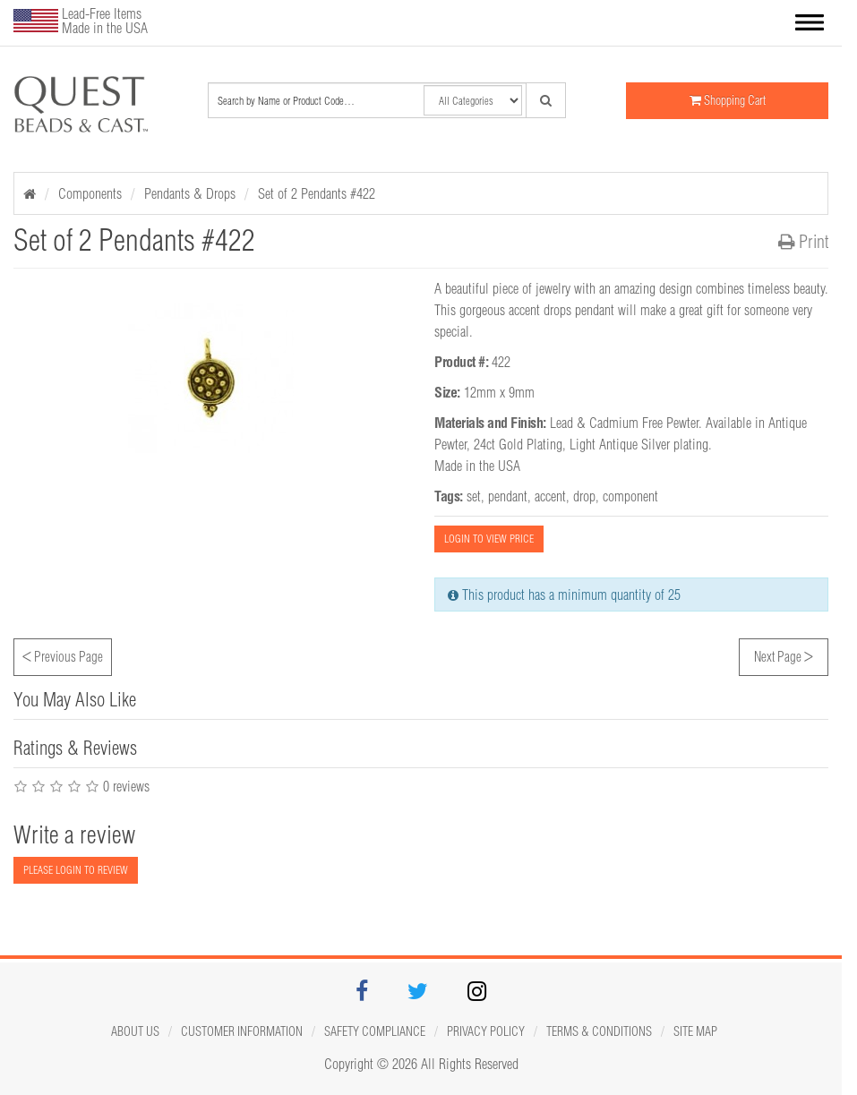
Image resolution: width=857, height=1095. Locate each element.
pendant (507, 496)
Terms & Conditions (599, 1031)
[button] (809, 24)
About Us (135, 1031)
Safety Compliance (374, 1031)
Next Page (783, 654)
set (474, 496)
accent (550, 496)
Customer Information (242, 1031)
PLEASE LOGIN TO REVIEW (75, 870)
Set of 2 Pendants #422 (316, 193)
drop (584, 496)
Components (90, 193)
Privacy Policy (486, 1031)
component (630, 496)
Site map (695, 1031)
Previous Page (62, 654)
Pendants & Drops (190, 193)
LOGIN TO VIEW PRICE (489, 538)
